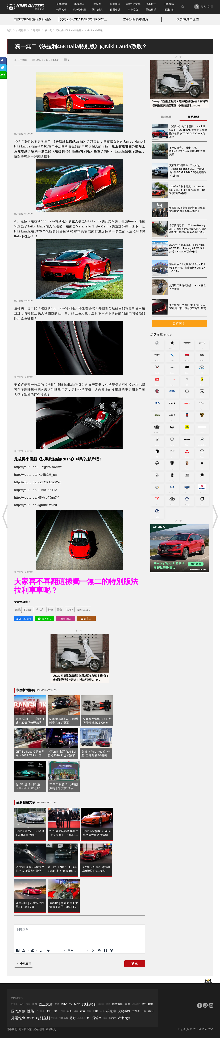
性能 (30, 1011)
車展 (127, 1004)
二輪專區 (169, 3)
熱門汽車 (61, 9)
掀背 (105, 1018)
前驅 (82, 1011)
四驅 (95, 1011)
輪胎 (22, 1004)
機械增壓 (117, 1004)
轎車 (76, 1011)
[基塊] (78, 950)
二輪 (144, 1011)
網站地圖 (39, 1029)
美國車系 (63, 1018)
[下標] (100, 950)
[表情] (111, 950)
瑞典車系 (81, 1018)
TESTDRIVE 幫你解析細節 (32, 19)
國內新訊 (97, 9)
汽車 (63, 1011)
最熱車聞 (193, 117)
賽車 (28, 1004)
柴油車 (112, 1017)
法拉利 (40, 609)
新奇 (50, 609)
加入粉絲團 (23, 618)
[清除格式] (41, 950)
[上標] (94, 950)
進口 (49, 1011)
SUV (64, 1004)
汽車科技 (151, 3)
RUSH (69, 609)
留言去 (86, 618)
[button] (25, 950)
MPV (77, 1004)
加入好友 (44, 619)
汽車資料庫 (79, 9)
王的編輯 (22, 59)
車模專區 (79, 3)
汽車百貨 (124, 1018)
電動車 (54, 1018)
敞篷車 (14, 1004)
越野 (56, 1011)
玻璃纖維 (124, 1011)
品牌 (102, 1011)
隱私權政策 (25, 1029)
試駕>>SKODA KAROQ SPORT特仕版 (84, 19)
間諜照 (97, 3)
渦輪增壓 (136, 1004)
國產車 (101, 1004)
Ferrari (28, 609)
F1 (37, 1011)
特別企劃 (169, 9)
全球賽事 (35, 30)
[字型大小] (55, 950)
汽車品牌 (133, 9)
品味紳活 (151, 9)
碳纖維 (111, 1011)
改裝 (57, 1004)
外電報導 (115, 9)
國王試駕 (46, 1004)
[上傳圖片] (18, 950)
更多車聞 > (179, 323)
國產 (42, 1011)
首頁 (9, 30)
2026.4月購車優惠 (135, 19)
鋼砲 (150, 1011)
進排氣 (136, 1011)
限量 (150, 1004)
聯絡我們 (12, 1029)
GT (89, 1017)
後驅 (89, 1011)
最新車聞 (61, 3)
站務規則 (51, 1029)
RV (70, 1004)
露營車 (96, 1018)
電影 (59, 609)
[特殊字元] (106, 950)
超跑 (18, 609)
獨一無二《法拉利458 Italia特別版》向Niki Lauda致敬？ (75, 30)
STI (144, 1004)
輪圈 (34, 1004)
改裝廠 (30, 1017)
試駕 (108, 1004)
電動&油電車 (133, 3)
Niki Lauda (83, 609)
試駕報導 (115, 3)
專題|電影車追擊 (187, 19)
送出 (134, 963)
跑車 (69, 1011)
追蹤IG (65, 618)
